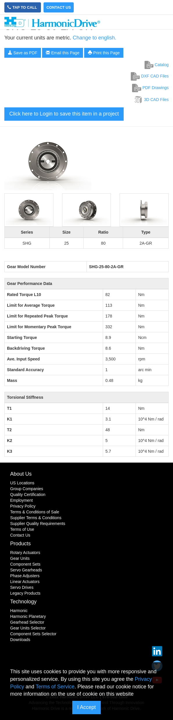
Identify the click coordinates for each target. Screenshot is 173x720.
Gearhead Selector (27, 622)
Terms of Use (22, 529)
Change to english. (94, 38)
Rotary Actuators (25, 552)
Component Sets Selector (33, 633)
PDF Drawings (150, 87)
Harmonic (19, 610)
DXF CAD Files (150, 76)
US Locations (22, 483)
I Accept (86, 707)
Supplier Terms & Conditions (35, 517)
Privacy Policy (22, 506)
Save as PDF (22, 52)
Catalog (157, 64)
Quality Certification (27, 494)
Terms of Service (55, 687)
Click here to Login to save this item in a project (64, 114)
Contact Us (58, 7)
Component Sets (25, 564)
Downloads (20, 639)
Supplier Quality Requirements (37, 523)
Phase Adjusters (24, 575)
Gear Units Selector (28, 628)
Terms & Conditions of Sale (34, 512)
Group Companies (26, 488)
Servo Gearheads (26, 570)
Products (20, 543)
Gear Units (20, 558)
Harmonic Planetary (28, 616)
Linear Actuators (24, 581)
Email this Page (62, 52)
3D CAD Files (151, 99)
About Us (21, 474)
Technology (23, 601)
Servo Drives (21, 587)
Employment (21, 500)
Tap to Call (22, 7)
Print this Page (104, 52)
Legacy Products (25, 593)
